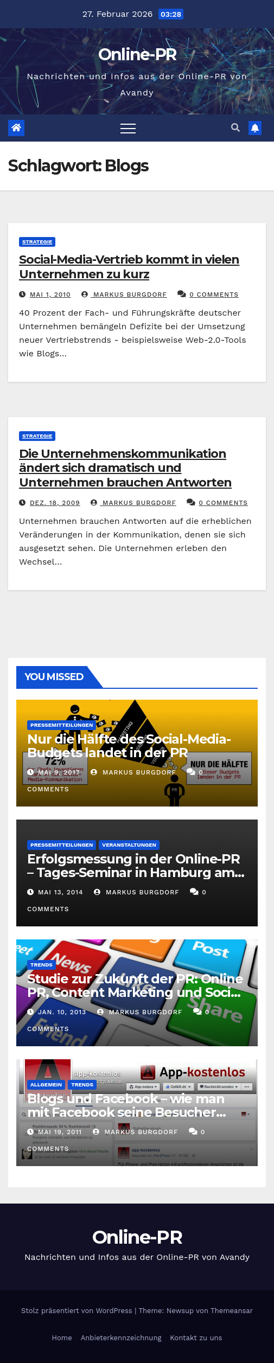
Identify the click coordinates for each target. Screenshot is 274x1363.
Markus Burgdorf (124, 294)
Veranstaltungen (129, 845)
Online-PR (137, 54)
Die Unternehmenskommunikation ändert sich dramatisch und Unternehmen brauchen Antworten (125, 468)
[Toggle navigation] (128, 128)
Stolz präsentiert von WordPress (78, 1311)
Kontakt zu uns (196, 1338)
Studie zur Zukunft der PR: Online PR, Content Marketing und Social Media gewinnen (135, 992)
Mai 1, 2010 (50, 294)
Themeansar (232, 1311)
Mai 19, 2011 (60, 1132)
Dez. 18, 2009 (55, 503)
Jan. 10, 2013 (62, 1012)
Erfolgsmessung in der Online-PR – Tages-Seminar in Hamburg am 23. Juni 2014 (133, 872)
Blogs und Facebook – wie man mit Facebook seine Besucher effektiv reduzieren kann (125, 1112)
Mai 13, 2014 (61, 892)
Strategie (37, 242)
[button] (235, 128)
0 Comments (214, 294)
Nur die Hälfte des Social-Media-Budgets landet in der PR (129, 745)
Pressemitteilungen (61, 725)
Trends (41, 965)
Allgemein (46, 1084)
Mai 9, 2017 (59, 772)
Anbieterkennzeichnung (121, 1338)
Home (62, 1338)
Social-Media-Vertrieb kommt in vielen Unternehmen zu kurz (129, 266)
